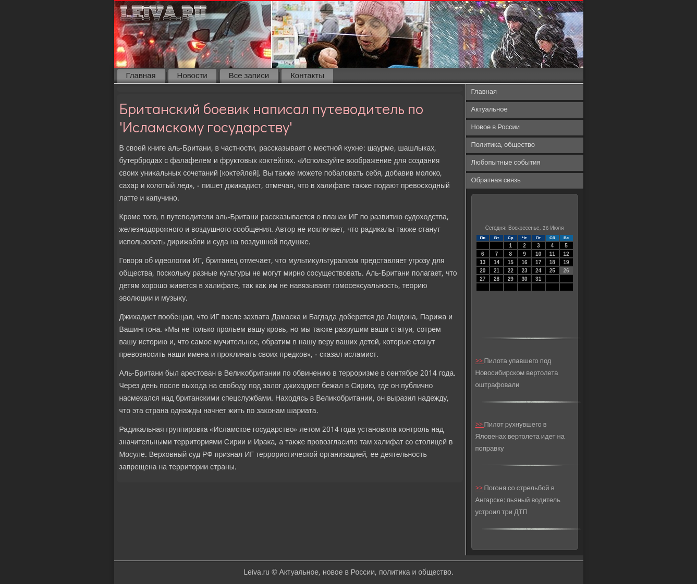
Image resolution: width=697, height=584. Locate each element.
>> (479, 361)
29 (510, 279)
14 (496, 262)
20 (482, 271)
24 (538, 271)
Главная (141, 76)
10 (538, 254)
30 (524, 279)
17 (538, 262)
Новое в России (495, 127)
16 (524, 262)
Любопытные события (506, 163)
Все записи (249, 76)
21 (496, 271)
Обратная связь (496, 181)
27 (482, 279)
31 (538, 279)
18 (552, 262)
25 (552, 271)
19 (566, 262)
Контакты (307, 76)
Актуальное (489, 110)
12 (566, 254)
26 (566, 271)
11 (552, 254)
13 (482, 262)
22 (510, 271)
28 (496, 279)
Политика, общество (503, 145)
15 (510, 262)
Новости (192, 76)
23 (524, 271)
